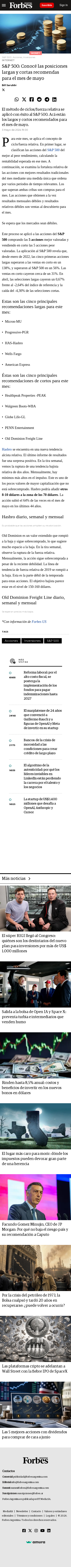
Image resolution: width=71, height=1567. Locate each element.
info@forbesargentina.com (25, 1482)
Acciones (11, 640)
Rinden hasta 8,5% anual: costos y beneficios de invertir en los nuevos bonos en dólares (32, 1088)
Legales (50, 1516)
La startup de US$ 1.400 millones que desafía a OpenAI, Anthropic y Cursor (40, 806)
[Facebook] (24, 1531)
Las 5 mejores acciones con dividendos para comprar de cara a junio (34, 1434)
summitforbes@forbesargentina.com (30, 1488)
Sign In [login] (64, 5)
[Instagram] (36, 1531)
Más (40, 660)
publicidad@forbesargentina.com (30, 1477)
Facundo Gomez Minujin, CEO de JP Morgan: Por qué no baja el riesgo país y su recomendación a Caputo (35, 1230)
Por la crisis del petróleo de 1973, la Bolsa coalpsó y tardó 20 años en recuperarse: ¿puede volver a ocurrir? (33, 1301)
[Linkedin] (49, 1531)
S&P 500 (53, 150)
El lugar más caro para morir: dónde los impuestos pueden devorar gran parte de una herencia (35, 1159)
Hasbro (7, 449)
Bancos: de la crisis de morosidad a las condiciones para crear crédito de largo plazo (40, 747)
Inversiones (32, 640)
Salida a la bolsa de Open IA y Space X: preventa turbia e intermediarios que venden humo (34, 1017)
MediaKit (8, 1511)
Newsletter (22, 1511)
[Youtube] (42, 1531)
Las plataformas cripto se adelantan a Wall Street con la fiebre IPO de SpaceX (35, 1368)
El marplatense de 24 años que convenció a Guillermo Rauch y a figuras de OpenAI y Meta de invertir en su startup (43, 719)
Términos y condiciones (30, 1516)
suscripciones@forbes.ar (30, 1493)
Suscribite (47, 5)
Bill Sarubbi (9, 85)
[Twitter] (30, 1531)
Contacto (36, 1511)
